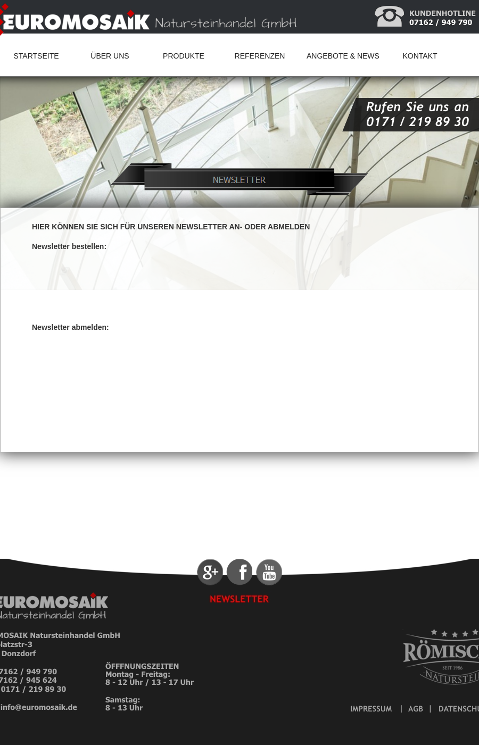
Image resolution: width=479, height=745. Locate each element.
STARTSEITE (36, 56)
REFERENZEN (260, 56)
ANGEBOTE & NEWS (343, 56)
